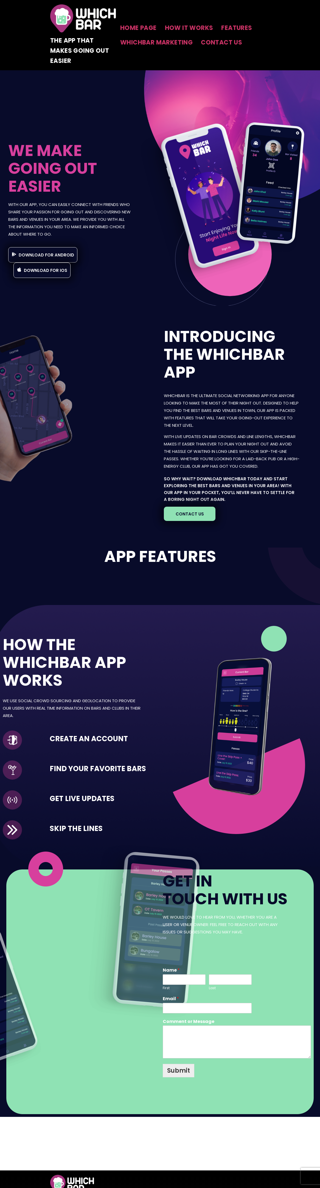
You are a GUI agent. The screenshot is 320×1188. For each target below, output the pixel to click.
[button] (42, 255)
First (166, 988)
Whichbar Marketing (156, 42)
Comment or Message (188, 1022)
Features (236, 28)
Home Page (138, 28)
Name (171, 970)
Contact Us (221, 42)
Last (212, 988)
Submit (178, 1070)
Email (171, 999)
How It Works (189, 28)
